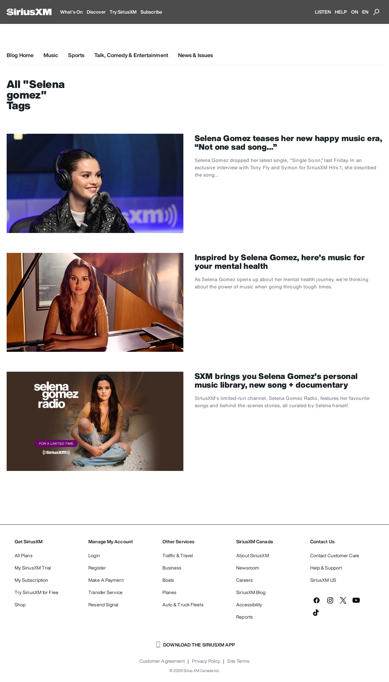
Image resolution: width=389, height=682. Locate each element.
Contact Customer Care (334, 555)
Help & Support (326, 567)
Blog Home (20, 55)
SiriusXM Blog (250, 592)
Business (172, 567)
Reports (244, 616)
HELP (341, 11)
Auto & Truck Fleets (183, 604)
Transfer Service (105, 592)
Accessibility (249, 604)
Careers (244, 579)
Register (97, 567)
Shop (20, 604)
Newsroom (247, 567)
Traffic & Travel (177, 555)
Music (51, 55)
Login (94, 555)
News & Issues (195, 55)
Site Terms (238, 661)
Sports (76, 55)
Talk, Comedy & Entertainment (131, 55)
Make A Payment (105, 579)
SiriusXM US (323, 579)
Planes (169, 592)
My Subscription (32, 579)
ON (354, 11)
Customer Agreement (162, 661)
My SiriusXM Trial (33, 567)
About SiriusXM (252, 555)
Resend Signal (103, 604)
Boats (168, 579)
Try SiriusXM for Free (36, 592)
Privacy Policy (206, 661)
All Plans (24, 555)
